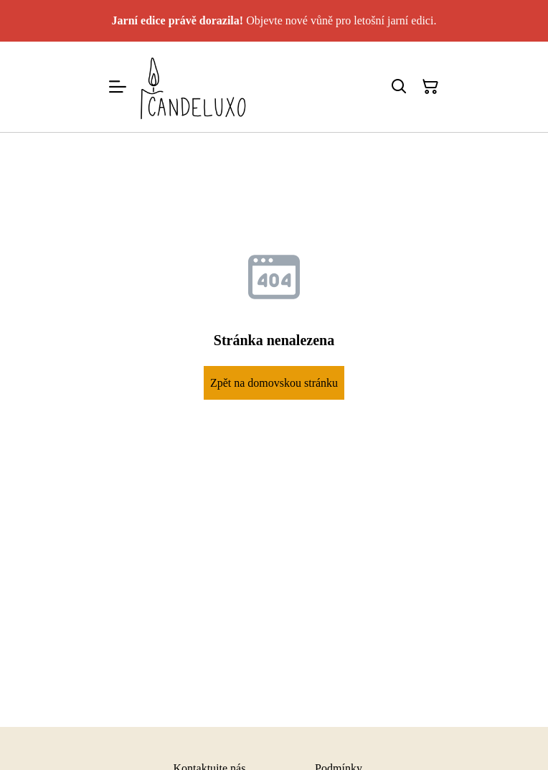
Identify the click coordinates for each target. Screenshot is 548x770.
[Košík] (430, 87)
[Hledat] (399, 87)
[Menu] (117, 87)
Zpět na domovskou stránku (274, 383)
